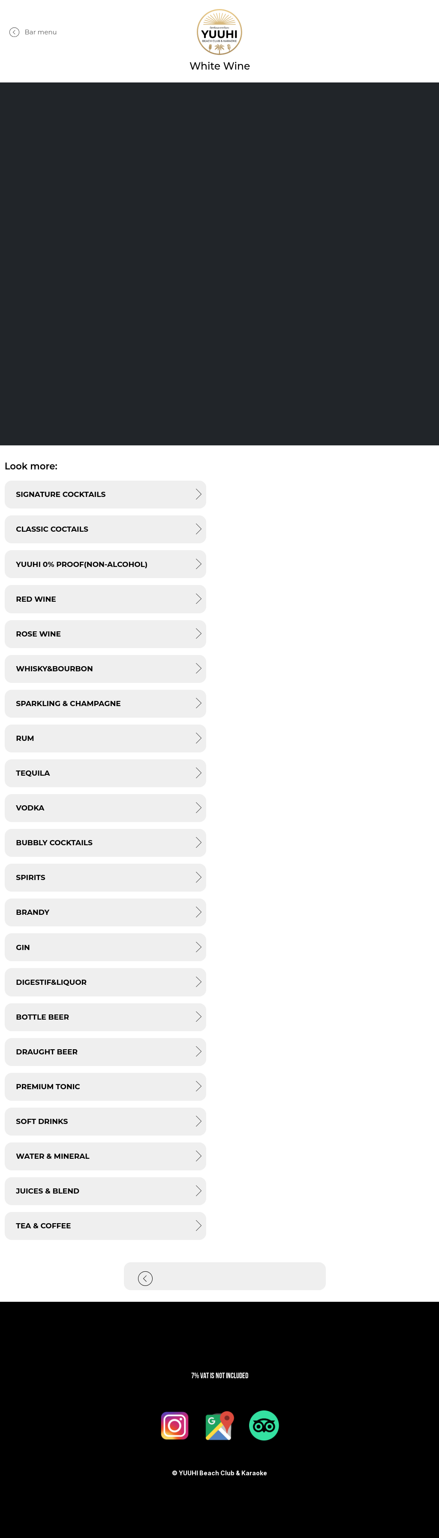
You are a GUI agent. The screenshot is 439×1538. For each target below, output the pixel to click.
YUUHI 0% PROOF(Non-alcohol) (81, 564)
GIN (23, 947)
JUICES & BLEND (47, 1190)
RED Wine (36, 598)
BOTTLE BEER (42, 1016)
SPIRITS (30, 877)
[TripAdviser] (264, 1425)
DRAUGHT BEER (47, 1051)
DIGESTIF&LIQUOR (51, 982)
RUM (25, 738)
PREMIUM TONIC (48, 1086)
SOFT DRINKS (42, 1121)
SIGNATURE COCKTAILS (60, 494)
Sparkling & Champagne (68, 703)
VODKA (30, 807)
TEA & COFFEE (43, 1225)
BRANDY (32, 912)
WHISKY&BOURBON (54, 668)
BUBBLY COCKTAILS (54, 842)
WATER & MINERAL (52, 1155)
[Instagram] (175, 1425)
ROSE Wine (38, 633)
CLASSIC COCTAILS (52, 528)
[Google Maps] (219, 1425)
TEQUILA (33, 772)
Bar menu (41, 32)
